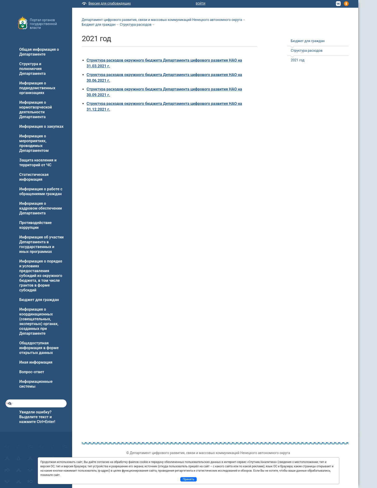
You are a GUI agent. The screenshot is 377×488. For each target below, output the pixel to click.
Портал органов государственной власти (43, 24)
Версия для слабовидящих (109, 3)
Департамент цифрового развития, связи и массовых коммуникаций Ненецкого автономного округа (162, 20)
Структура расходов (135, 24)
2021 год (298, 60)
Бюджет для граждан (99, 24)
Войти (200, 3)
